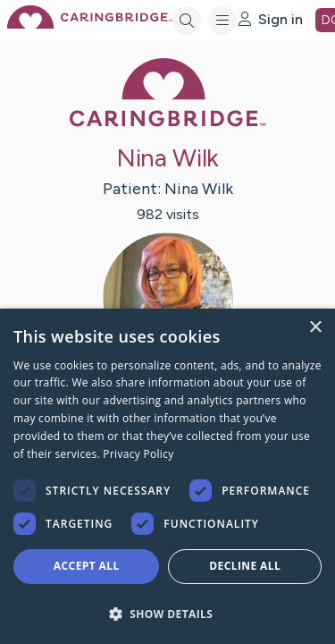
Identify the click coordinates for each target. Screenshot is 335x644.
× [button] (315, 328)
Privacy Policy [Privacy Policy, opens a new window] (138, 454)
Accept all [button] (87, 565)
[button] (167, 613)
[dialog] (167, 476)
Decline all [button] (245, 565)
